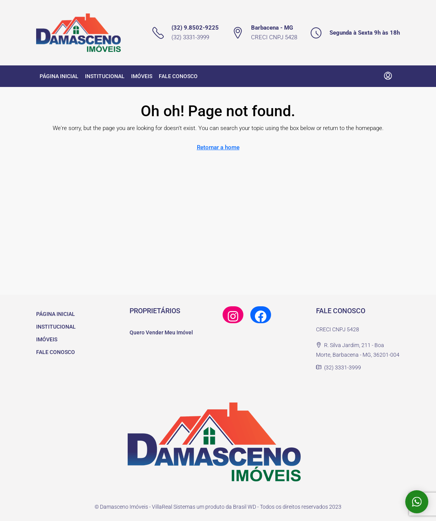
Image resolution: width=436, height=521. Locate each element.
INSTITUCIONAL (105, 76)
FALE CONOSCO (178, 76)
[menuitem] (388, 76)
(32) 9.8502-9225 (195, 27)
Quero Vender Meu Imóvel (161, 332)
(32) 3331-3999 (190, 37)
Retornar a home (218, 147)
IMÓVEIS (141, 76)
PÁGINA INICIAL (59, 76)
